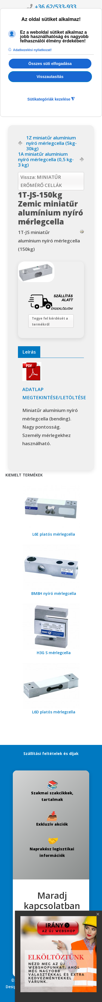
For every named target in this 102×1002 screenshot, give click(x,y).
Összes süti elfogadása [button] (50, 63)
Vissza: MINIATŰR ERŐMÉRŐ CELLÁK (41, 181)
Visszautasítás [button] (49, 76)
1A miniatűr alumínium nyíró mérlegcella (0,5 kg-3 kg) (46, 159)
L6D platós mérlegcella (53, 711)
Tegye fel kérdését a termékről (50, 321)
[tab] (29, 352)
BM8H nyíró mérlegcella (53, 593)
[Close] (98, 914)
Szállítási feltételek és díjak (51, 753)
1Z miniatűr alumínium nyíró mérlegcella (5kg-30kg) (51, 143)
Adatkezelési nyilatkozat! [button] (32, 50)
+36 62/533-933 (55, 7)
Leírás (29, 352)
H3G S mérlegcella (54, 652)
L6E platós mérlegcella (53, 534)
